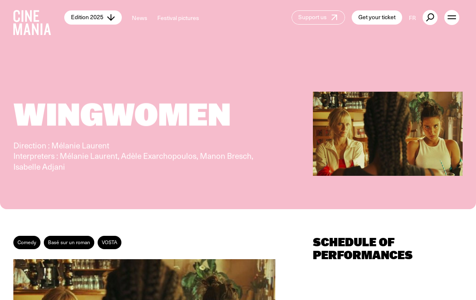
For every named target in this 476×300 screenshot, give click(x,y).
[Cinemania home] (38, 17)
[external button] (430, 17)
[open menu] (451, 17)
